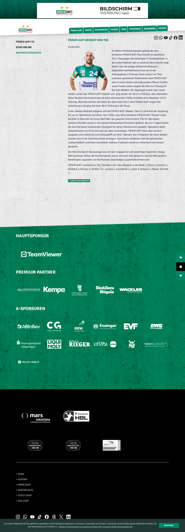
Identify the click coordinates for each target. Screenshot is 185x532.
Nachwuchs (101, 29)
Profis (88, 30)
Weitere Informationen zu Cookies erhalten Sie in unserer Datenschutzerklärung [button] (95, 526)
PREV (180, 257)
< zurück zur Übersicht (79, 181)
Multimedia (149, 28)
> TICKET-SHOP (24, 495)
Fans (123, 29)
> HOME (20, 474)
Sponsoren (135, 29)
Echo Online (24, 47)
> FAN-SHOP (22, 500)
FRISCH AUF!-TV (25, 41)
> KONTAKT (21, 479)
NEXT (180, 276)
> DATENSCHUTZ (24, 490)
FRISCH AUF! (76, 30)
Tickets (114, 29)
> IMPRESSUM (23, 484)
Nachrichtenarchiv (28, 52)
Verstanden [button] (169, 525)
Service (162, 28)
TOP (180, 266)
